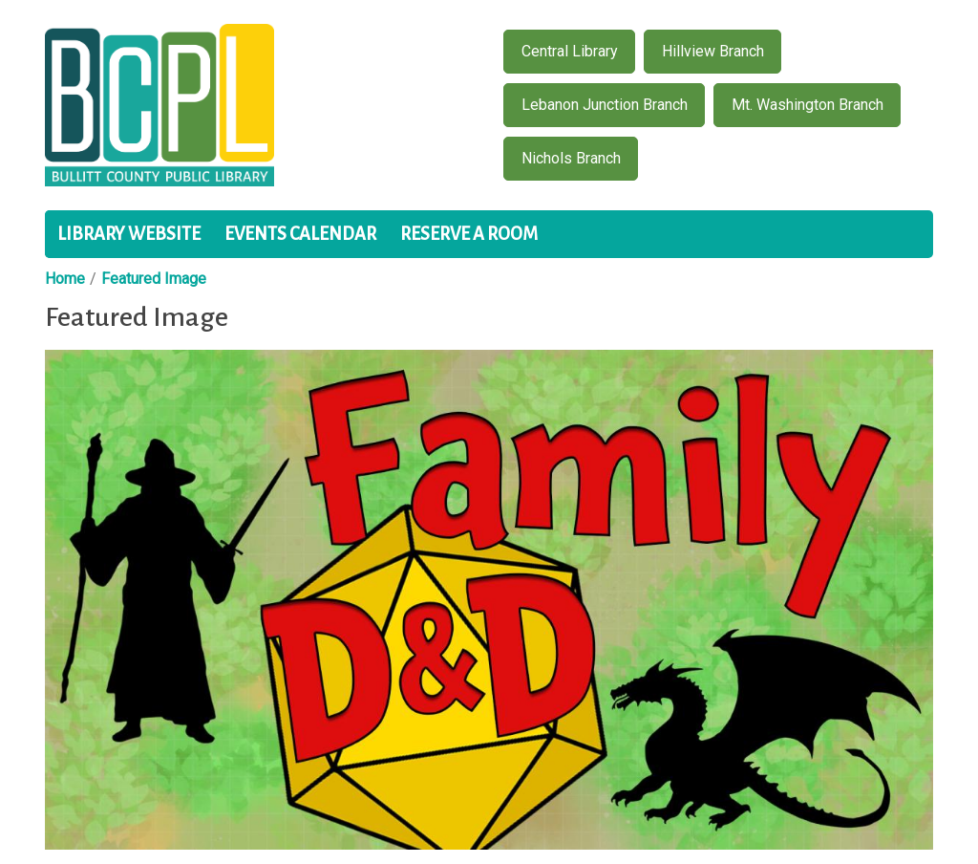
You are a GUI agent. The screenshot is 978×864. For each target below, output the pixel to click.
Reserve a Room (469, 234)
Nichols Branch (571, 158)
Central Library (569, 51)
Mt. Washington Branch (807, 105)
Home (65, 279)
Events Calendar (300, 234)
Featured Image (153, 279)
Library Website (129, 234)
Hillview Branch (713, 51)
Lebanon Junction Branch (604, 105)
